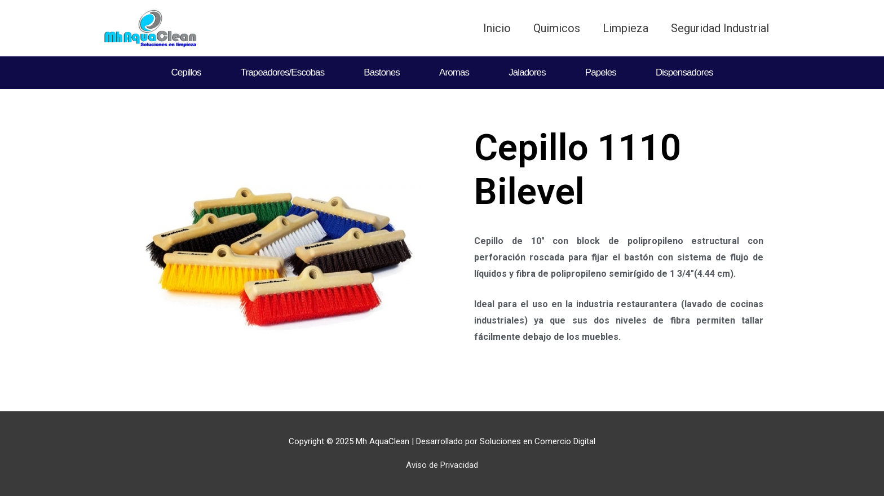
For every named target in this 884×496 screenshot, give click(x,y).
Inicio (497, 28)
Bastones (382, 72)
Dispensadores (684, 72)
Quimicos (556, 28)
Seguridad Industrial (720, 28)
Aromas (454, 72)
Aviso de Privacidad (442, 465)
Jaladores (527, 72)
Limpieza (625, 28)
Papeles (600, 72)
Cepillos (186, 72)
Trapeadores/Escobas (283, 72)
